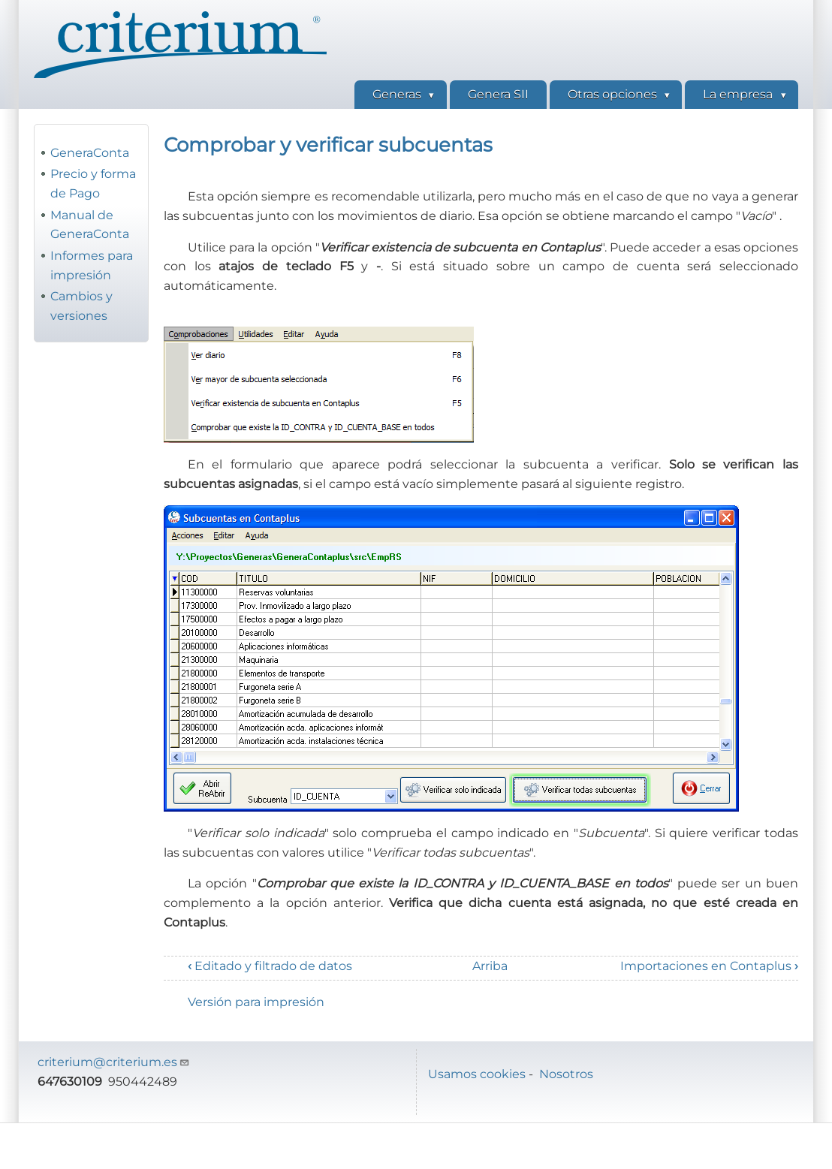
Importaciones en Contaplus (709, 966)
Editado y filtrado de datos (270, 966)
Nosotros (566, 1074)
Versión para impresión (256, 1002)
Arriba (490, 966)
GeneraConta (89, 153)
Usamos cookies (477, 1074)
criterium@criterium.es (114, 1062)
